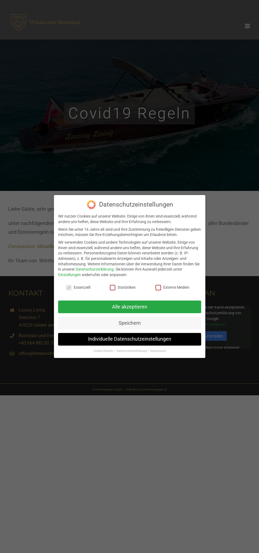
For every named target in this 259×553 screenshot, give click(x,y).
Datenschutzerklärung (95, 268)
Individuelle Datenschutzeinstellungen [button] (129, 338)
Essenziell (78, 286)
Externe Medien (172, 286)
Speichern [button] (130, 322)
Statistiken (123, 286)
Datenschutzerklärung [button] (132, 350)
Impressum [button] (158, 350)
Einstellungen (69, 273)
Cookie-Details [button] (103, 350)
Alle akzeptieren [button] (129, 306)
